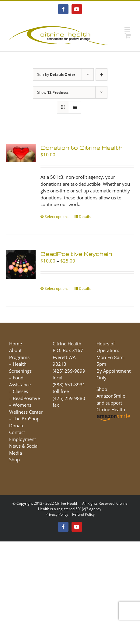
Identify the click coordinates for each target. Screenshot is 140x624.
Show (52, 92)
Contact (17, 432)
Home (15, 344)
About (15, 350)
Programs (19, 357)
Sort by (56, 74)
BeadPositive (26, 398)
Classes (20, 391)
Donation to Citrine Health (81, 147)
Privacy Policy (56, 514)
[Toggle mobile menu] (127, 29)
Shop (14, 459)
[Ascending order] (101, 74)
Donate (16, 425)
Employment (22, 439)
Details (85, 216)
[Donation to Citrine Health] (21, 153)
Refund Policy (83, 514)
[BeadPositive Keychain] (21, 265)
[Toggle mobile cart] (128, 35)
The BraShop (26, 418)
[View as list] (75, 107)
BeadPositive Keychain (76, 253)
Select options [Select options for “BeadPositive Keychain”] (56, 288)
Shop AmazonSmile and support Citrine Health (113, 402)
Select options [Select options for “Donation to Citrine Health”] (56, 216)
